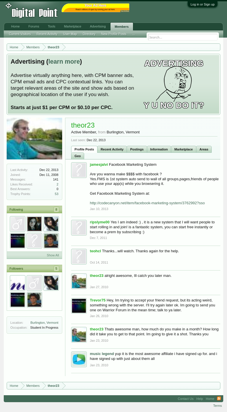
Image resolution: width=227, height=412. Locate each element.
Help (199, 398)
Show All (53, 255)
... (133, 34)
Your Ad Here (125, 11)
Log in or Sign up (203, 4)
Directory (89, 34)
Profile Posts (84, 149)
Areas (204, 149)
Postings (136, 149)
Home (15, 26)
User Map (70, 34)
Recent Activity (112, 149)
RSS (219, 398)
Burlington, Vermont (44, 322)
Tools (51, 26)
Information (159, 149)
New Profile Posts (113, 34)
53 (56, 194)
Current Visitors (20, 34)
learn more (64, 61)
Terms (217, 405)
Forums (33, 26)
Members (122, 26)
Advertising (98, 26)
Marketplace (183, 149)
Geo (78, 156)
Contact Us (185, 398)
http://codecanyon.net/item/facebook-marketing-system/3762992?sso (147, 203)
